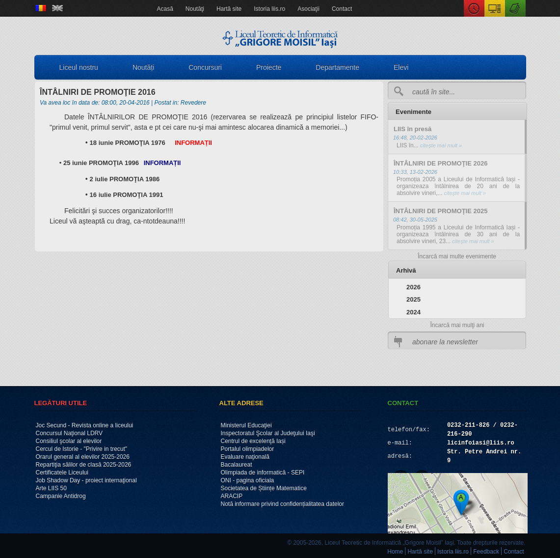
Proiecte (268, 67)
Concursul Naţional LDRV (69, 433)
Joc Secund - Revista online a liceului (84, 425)
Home (395, 551)
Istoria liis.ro (269, 8)
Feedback (486, 551)
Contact (342, 8)
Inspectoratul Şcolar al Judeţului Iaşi (268, 433)
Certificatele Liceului (62, 472)
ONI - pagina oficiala (247, 480)
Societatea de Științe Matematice (264, 488)
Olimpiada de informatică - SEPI (263, 472)
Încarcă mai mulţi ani (457, 325)
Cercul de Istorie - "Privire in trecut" (82, 449)
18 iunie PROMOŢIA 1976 (127, 142)
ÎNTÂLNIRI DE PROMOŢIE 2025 (440, 211)
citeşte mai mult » (440, 145)
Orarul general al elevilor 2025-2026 (83, 456)
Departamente (337, 67)
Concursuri (205, 67)
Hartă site (228, 8)
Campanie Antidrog (61, 496)
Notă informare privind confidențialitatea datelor (282, 504)
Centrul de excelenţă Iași (253, 441)
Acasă (165, 8)
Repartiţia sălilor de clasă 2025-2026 (84, 464)
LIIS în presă (412, 129)
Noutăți (143, 67)
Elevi (401, 67)
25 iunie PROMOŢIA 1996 (101, 163)
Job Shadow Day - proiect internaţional (86, 480)
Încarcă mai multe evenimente (457, 256)
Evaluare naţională (245, 456)
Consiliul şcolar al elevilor (69, 441)
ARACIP (232, 496)
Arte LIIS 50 (51, 488)
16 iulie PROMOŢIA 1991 (126, 194)
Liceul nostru (78, 67)
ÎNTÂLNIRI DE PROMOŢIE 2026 (440, 163)
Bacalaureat (236, 464)
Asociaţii (308, 8)
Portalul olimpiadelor (247, 449)
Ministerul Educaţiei (246, 425)
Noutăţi (195, 8)
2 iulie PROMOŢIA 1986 (125, 179)
